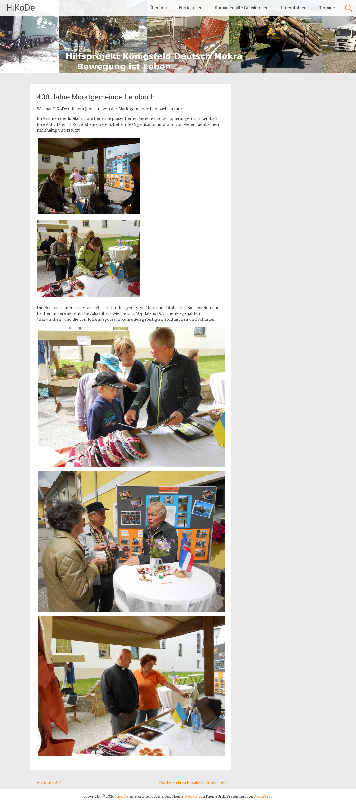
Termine (327, 7)
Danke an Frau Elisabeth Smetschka (195, 782)
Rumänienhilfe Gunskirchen (242, 7)
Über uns (158, 7)
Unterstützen (294, 7)
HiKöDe (20, 8)
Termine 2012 (45, 782)
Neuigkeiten (191, 7)
